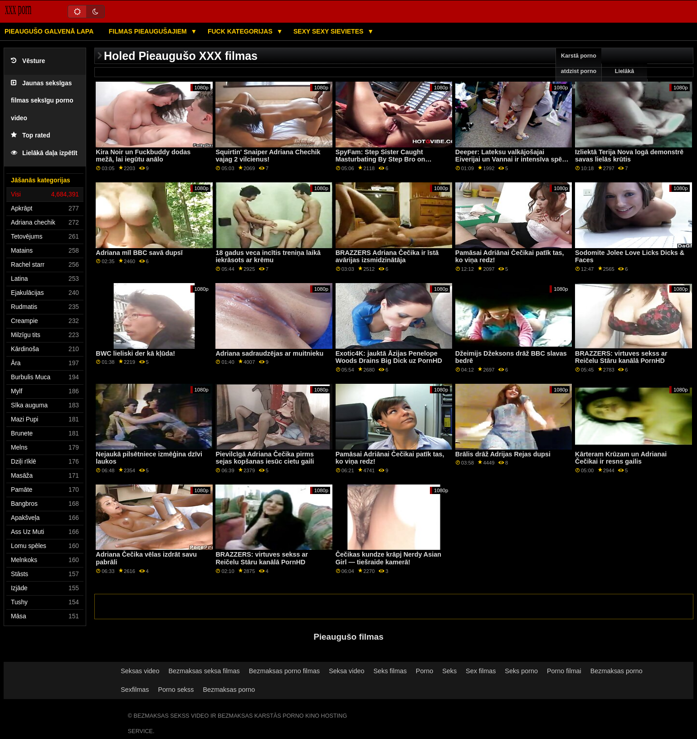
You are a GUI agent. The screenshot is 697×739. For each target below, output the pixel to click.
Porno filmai (564, 671)
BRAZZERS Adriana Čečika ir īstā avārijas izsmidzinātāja (387, 256)
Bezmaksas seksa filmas (204, 671)
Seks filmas (389, 671)
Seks (449, 671)
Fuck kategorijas (241, 31)
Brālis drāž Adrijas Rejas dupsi (503, 454)
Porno (424, 671)
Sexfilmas (135, 689)
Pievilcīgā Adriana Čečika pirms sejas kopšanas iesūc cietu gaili (264, 457)
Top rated (30, 135)
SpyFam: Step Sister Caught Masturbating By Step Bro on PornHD (380, 159)
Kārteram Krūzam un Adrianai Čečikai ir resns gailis (621, 457)
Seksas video (140, 671)
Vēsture (28, 61)
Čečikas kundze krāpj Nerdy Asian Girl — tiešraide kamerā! (388, 558)
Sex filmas (481, 671)
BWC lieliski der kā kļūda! (135, 353)
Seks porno (521, 671)
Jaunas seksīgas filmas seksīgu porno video (42, 101)
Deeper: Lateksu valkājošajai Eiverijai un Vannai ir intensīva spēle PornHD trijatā (511, 159)
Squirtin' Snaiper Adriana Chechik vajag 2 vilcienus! (267, 155)
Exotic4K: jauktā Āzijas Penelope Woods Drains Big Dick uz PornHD (389, 357)
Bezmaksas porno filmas (284, 671)
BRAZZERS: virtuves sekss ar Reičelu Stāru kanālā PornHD (621, 357)
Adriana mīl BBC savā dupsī (139, 252)
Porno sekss (176, 689)
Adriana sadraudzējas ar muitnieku (269, 353)
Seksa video (346, 671)
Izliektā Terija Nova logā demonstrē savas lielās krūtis (629, 155)
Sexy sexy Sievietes (329, 31)
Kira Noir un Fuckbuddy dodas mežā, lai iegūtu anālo (143, 155)
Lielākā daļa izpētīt (44, 153)
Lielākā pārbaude (624, 79)
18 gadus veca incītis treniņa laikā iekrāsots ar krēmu (267, 256)
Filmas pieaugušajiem (149, 31)
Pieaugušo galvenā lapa (49, 31)
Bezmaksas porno (616, 671)
